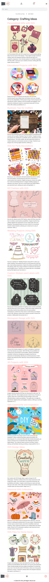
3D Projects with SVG (17, 362)
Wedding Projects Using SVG (21, 230)
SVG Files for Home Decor (20, 532)
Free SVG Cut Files (20, 14)
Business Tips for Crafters (20, 108)
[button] (46, 4)
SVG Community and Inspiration (23, 404)
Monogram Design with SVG (21, 318)
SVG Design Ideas (16, 447)
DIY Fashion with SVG (17, 188)
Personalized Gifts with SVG (21, 23)
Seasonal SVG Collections (20, 489)
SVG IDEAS (30, 14)
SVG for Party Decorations (20, 146)
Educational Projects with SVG (22, 65)
